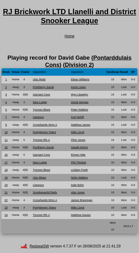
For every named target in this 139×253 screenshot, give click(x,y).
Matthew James (80, 124)
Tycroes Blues (41, 109)
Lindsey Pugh (79, 169)
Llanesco (38, 117)
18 (6, 169)
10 (6, 132)
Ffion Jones (78, 139)
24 (6, 215)
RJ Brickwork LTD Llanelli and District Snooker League (69, 16)
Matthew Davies (81, 215)
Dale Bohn (77, 185)
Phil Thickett (78, 162)
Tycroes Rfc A (41, 139)
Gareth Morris (79, 147)
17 (6, 162)
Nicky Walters (79, 177)
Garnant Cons (41, 94)
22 (6, 200)
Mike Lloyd (77, 132)
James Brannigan (82, 200)
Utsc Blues (39, 177)
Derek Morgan (80, 102)
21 (6, 192)
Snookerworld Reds (45, 192)
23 (6, 207)
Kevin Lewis (78, 87)
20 (6, 185)
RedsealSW (34, 246)
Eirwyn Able (78, 154)
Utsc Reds (39, 79)
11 (6, 139)
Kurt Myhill (77, 117)
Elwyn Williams (80, 79)
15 (6, 147)
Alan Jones (78, 192)
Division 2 (78, 64)
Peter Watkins (79, 109)
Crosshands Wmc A (45, 124)
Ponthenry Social (43, 87)
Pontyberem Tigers (44, 132)
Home (69, 36)
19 (6, 177)
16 (6, 154)
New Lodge (40, 102)
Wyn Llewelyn (79, 94)
